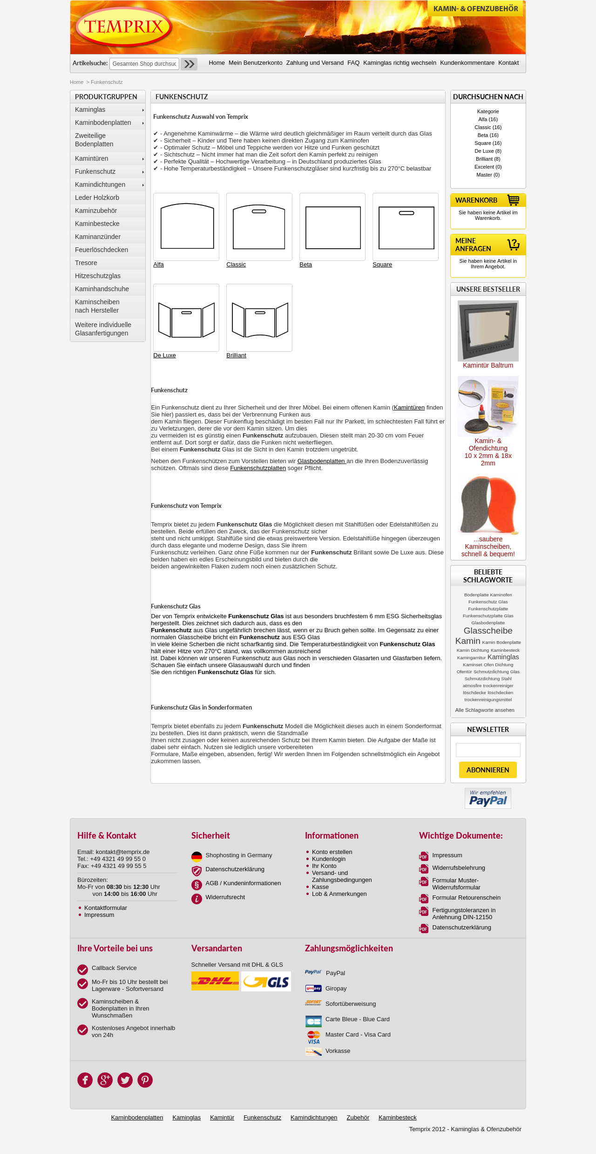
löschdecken (500, 692)
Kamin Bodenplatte (501, 642)
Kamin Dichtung (473, 650)
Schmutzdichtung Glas (497, 671)
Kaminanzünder (98, 236)
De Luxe (484, 151)
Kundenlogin (328, 858)
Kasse (320, 886)
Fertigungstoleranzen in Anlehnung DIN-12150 (464, 914)
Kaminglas (90, 109)
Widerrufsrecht (225, 897)
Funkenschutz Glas (488, 601)
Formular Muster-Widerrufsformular (457, 884)
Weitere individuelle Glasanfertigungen (103, 329)
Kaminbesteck (505, 650)
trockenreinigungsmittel (488, 699)
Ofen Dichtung (498, 664)
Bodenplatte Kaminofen (488, 594)
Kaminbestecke (97, 223)
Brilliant (484, 159)
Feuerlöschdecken (101, 249)
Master (484, 175)
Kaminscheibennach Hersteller (97, 306)
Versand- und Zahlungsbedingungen (342, 876)
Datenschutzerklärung (235, 869)
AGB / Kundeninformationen (243, 883)
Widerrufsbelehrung (459, 867)
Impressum (99, 914)
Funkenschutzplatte (488, 608)
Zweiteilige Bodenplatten (94, 140)
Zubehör (358, 1117)
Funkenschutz (95, 171)
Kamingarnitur (471, 657)
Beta (483, 135)
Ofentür (464, 671)
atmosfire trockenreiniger (488, 685)
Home (76, 82)
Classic (482, 127)
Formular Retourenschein (467, 897)
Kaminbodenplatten (103, 122)
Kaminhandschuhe (102, 289)
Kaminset (472, 664)
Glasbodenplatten (322, 461)
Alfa (483, 119)
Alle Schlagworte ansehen (485, 710)
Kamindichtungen (100, 184)
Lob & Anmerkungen (339, 893)
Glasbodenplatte (488, 622)
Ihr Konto (324, 865)
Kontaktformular (105, 907)
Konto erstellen (332, 851)
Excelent (484, 167)
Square (482, 143)
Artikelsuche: (90, 63)
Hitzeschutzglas (98, 276)
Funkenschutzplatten (258, 467)
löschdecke (474, 692)
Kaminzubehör (96, 210)
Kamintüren (91, 158)
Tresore (86, 262)
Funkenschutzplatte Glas (488, 615)
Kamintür (222, 1117)
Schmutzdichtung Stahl (488, 678)
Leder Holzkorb (97, 197)
